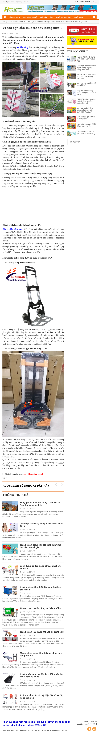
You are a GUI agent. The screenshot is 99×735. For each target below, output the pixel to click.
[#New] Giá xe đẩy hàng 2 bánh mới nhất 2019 (41, 524)
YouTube (94, 729)
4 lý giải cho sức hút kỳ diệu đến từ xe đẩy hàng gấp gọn (42, 696)
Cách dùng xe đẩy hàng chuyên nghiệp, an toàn (40, 567)
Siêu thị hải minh (8, 2)
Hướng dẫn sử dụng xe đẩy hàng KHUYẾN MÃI (36, 485)
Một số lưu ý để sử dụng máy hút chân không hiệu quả (86, 76)
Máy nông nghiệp (30, 17)
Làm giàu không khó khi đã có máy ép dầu (86, 125)
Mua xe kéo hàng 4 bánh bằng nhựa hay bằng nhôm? (41, 654)
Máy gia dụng (9, 21)
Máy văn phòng (46, 17)
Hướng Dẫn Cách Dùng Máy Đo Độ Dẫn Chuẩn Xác (86, 59)
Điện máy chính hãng (23, 2)
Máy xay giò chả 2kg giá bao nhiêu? (86, 84)
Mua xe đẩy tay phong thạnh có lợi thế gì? (42, 631)
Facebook (75, 141)
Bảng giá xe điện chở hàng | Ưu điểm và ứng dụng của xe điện (40, 503)
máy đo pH (32, 730)
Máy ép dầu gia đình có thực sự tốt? (86, 118)
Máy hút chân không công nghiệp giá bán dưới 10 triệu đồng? (85, 110)
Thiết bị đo (78, 17)
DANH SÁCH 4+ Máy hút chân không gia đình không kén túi (86, 101)
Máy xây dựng (14, 17)
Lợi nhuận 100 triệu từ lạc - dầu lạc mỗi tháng (86, 132)
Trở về (4, 478)
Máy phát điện (8, 730)
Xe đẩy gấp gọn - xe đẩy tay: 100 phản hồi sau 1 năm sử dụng (41, 675)
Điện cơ (37, 21)
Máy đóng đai (43, 730)
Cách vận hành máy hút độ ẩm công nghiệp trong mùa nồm (86, 68)
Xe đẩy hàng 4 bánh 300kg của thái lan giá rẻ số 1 (40, 588)
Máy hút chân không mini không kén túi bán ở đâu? (86, 93)
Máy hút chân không (58, 730)
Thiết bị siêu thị (24, 21)
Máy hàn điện (21, 730)
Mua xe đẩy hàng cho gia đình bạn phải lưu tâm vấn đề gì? (40, 546)
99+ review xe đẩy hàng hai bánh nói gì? (41, 608)
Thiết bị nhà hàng (64, 17)
